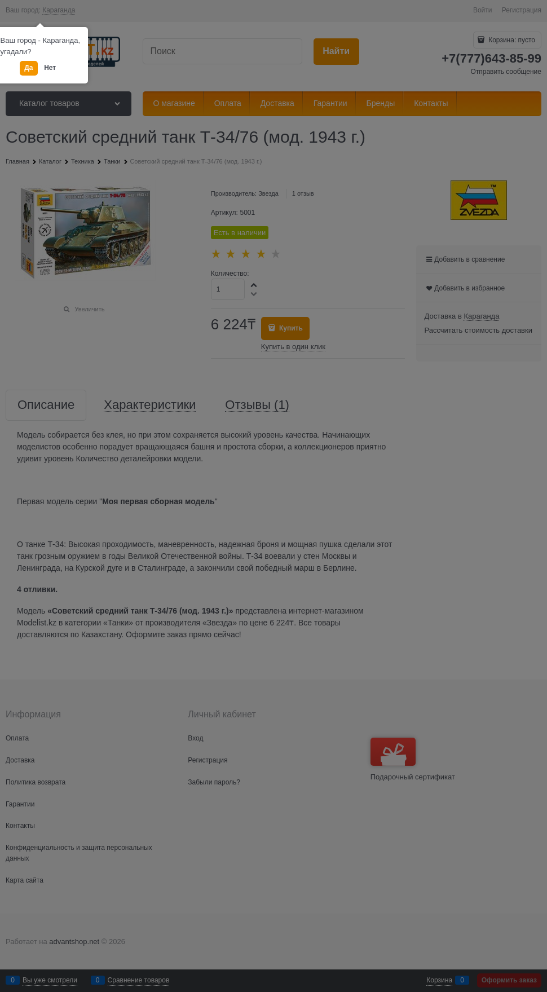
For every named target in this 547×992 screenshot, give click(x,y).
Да (28, 68)
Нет (50, 68)
